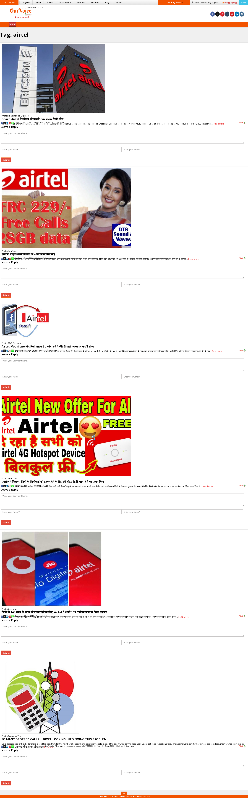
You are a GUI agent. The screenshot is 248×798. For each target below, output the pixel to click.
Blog (107, 2)
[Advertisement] (124, 13)
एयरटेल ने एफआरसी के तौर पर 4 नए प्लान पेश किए (28, 254)
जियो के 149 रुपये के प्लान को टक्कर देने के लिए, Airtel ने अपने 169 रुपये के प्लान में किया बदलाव (54, 612)
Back (12, 24)
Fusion (50, 2)
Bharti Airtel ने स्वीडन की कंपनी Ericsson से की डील (32, 119)
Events (119, 2)
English (26, 2)
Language (205, 2)
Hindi (38, 2)
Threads (81, 2)
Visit (242, 123)
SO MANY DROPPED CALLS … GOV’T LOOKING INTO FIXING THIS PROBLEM (54, 739)
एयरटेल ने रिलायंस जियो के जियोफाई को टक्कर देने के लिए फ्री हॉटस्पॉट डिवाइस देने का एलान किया (53, 481)
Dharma (95, 2)
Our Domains (9, 2)
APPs (243, 2)
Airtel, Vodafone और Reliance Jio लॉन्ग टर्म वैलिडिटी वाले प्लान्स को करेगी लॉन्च (48, 346)
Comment (60, 123)
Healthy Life (65, 2)
